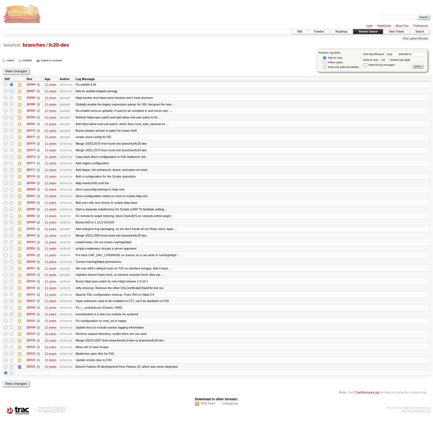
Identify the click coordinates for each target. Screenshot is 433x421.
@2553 (31, 243)
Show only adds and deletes (341, 67)
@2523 (31, 369)
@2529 (31, 336)
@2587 (31, 91)
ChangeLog (230, 406)
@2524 (31, 363)
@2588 (31, 84)
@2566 (31, 204)
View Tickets (396, 31)
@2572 (31, 164)
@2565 (31, 210)
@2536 (31, 310)
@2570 (31, 177)
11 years (50, 84)
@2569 (31, 184)
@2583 (31, 117)
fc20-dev (59, 45)
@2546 (31, 276)
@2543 (31, 283)
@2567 (31, 197)
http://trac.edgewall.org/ (416, 413)
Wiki (299, 31)
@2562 (31, 217)
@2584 (31, 111)
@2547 (31, 270)
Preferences (420, 25)
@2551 (31, 257)
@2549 (31, 263)
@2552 (31, 250)
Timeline (319, 31)
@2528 (31, 343)
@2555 (31, 230)
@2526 (31, 349)
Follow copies (333, 62)
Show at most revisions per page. (387, 60)
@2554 (31, 237)
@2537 (31, 303)
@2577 (31, 137)
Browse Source (368, 31)
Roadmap (341, 31)
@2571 (31, 170)
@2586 (31, 98)
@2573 (31, 157)
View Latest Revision (415, 38)
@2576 (31, 144)
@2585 (31, 104)
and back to (412, 54)
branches (34, 45)
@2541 (31, 296)
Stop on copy (332, 58)
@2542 (31, 290)
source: (12, 45)
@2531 (31, 323)
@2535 (31, 316)
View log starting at (381, 54)
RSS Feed (208, 406)
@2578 (31, 131)
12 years (50, 323)
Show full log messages (379, 64)
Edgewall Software (53, 413)
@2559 (31, 223)
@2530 (31, 329)
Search (419, 31)
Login (369, 25)
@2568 (31, 190)
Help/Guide (384, 25)
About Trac (402, 25)
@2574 (31, 151)
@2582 (31, 124)
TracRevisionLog (367, 395)
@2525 (31, 356)
